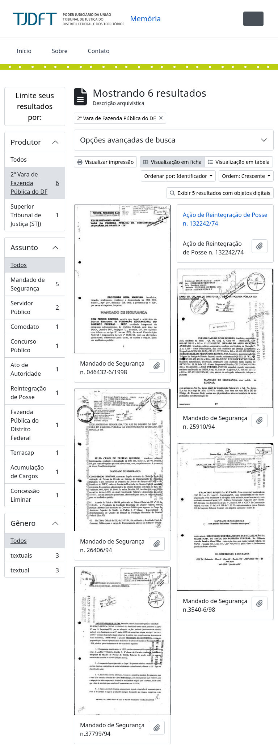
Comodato (34, 328)
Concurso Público (34, 345)
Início (24, 51)
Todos (18, 159)
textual (34, 571)
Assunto (24, 247)
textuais (34, 557)
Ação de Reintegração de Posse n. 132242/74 (225, 219)
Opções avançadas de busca (128, 140)
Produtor (25, 142)
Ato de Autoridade (34, 369)
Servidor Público (34, 307)
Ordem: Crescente (244, 176)
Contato (99, 51)
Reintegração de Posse (34, 392)
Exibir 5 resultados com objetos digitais (220, 192)
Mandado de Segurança (34, 284)
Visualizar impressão (105, 161)
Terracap (34, 454)
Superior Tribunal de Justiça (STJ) (34, 215)
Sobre (60, 51)
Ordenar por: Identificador (176, 176)
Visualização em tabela (239, 161)
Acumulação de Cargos (34, 471)
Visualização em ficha (172, 161)
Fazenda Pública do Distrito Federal (34, 425)
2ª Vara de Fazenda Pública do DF (34, 183)
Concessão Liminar (34, 495)
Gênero (22, 523)
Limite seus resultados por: (35, 106)
